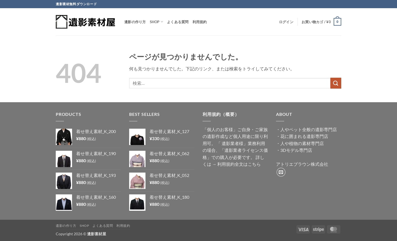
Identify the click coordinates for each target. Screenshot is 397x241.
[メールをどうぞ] (281, 172)
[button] (286, 21)
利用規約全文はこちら (239, 164)
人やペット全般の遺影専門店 (308, 129)
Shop (156, 21)
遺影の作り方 (135, 22)
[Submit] (335, 83)
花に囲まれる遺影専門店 (304, 136)
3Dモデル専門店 (296, 150)
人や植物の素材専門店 (302, 143)
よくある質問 (178, 22)
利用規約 (200, 22)
